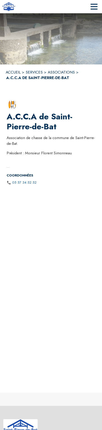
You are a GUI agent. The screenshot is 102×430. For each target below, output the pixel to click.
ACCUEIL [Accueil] (13, 72)
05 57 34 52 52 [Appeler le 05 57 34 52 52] (24, 182)
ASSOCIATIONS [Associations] (61, 72)
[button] (12, 104)
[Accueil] (8, 6)
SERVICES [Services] (34, 72)
